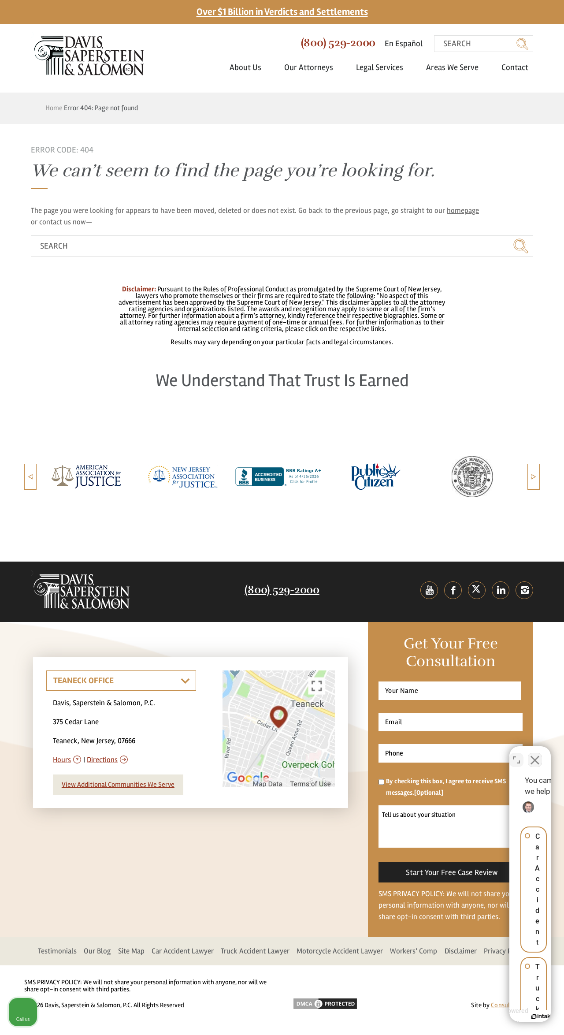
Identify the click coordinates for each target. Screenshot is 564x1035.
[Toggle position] (516, 753)
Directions (102, 759)
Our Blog (97, 951)
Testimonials (57, 951)
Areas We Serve (456, 67)
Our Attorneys (313, 67)
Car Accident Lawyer (183, 951)
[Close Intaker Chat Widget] (535, 753)
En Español (404, 43)
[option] (86, 476)
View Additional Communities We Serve (118, 784)
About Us (250, 67)
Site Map (131, 951)
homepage (463, 210)
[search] (483, 43)
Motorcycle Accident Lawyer (340, 951)
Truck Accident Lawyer (255, 951)
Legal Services (384, 67)
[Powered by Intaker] (489, 1016)
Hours (62, 759)
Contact (514, 67)
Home (54, 108)
